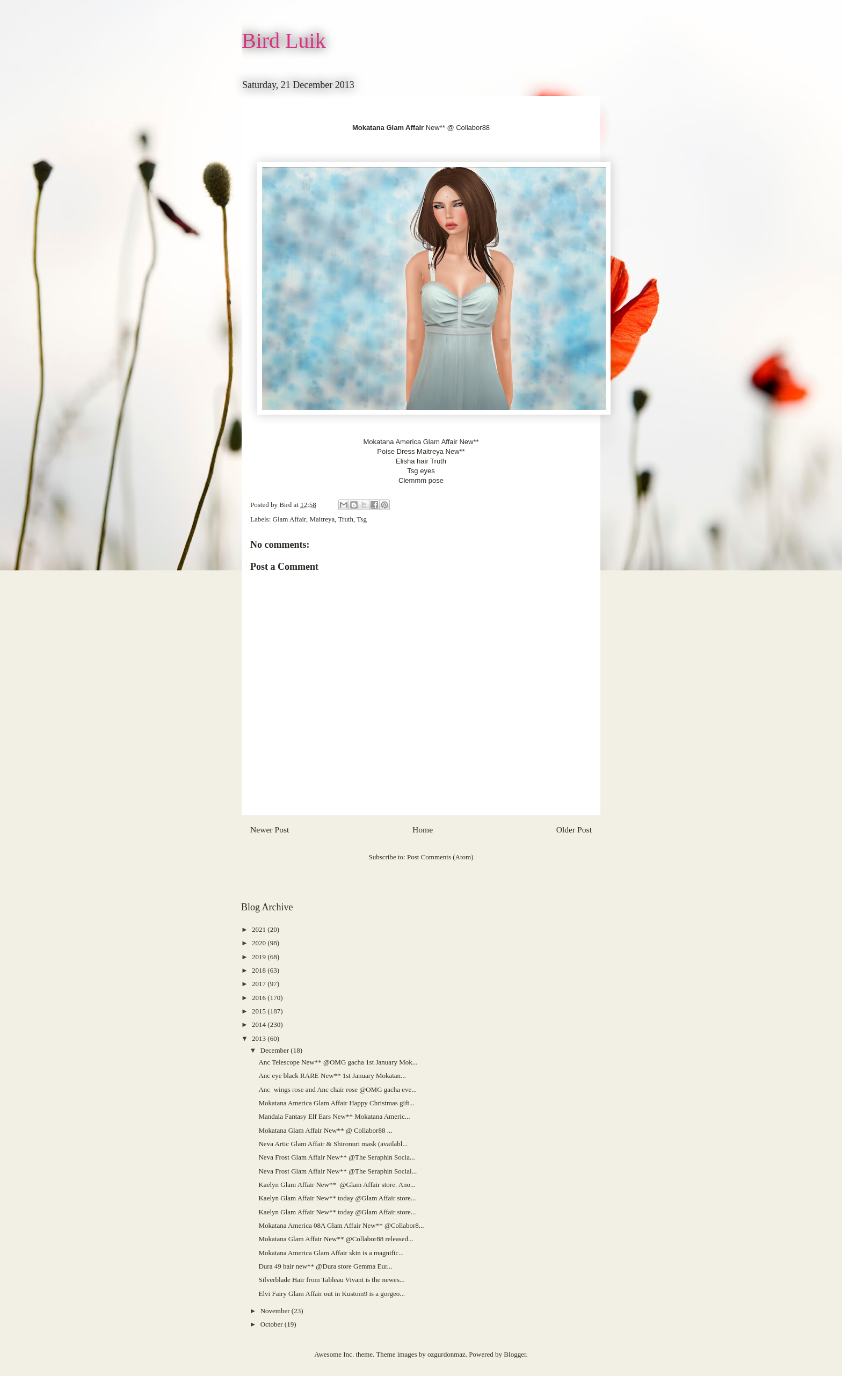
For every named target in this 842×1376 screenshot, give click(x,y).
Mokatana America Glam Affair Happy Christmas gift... (336, 1103)
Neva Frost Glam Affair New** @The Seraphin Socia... (336, 1157)
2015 (259, 1011)
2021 (259, 929)
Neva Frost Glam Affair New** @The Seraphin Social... (337, 1171)
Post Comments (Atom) (440, 857)
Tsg (362, 519)
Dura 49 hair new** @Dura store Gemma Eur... (325, 1266)
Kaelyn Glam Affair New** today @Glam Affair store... (337, 1198)
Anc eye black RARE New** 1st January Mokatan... (331, 1075)
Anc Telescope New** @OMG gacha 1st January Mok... (337, 1062)
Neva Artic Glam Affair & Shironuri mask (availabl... (333, 1144)
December (275, 1050)
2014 (259, 1024)
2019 (259, 957)
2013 (259, 1038)
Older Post (574, 829)
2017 (259, 984)
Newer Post (269, 829)
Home (422, 829)
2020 (259, 943)
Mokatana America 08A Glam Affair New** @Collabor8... (341, 1225)
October (272, 1324)
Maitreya (322, 519)
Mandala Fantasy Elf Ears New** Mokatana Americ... (334, 1116)
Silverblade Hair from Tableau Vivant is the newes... (331, 1280)
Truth (345, 519)
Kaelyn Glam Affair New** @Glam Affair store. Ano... (336, 1185)
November (276, 1311)
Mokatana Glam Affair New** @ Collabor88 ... (325, 1130)
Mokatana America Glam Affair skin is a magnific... (331, 1253)
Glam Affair (289, 519)
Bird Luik (284, 40)
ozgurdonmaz (446, 1354)
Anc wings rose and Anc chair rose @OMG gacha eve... (337, 1089)
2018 (259, 970)
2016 (259, 998)
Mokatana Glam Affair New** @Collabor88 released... (335, 1239)
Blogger (515, 1354)
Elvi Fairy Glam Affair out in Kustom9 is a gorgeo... (331, 1294)
